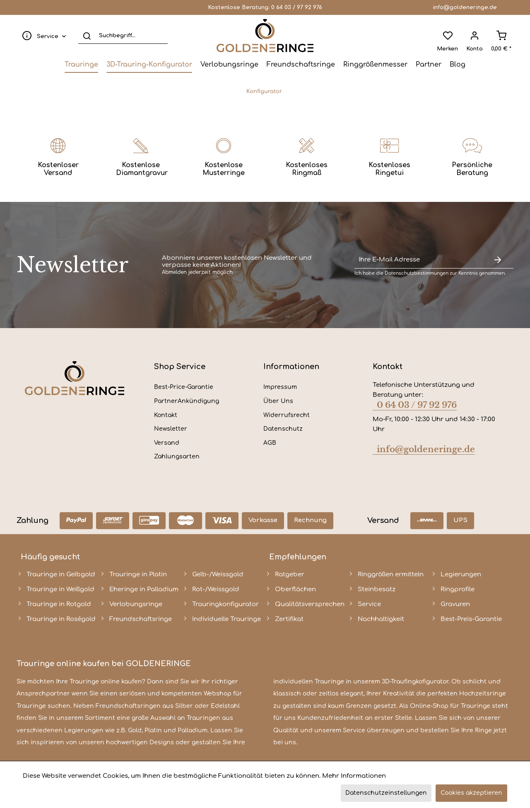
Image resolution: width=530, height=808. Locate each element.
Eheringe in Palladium (143, 589)
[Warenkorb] (501, 35)
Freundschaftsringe (140, 619)
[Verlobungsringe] (229, 64)
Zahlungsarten (177, 456)
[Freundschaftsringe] (301, 64)
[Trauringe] (81, 64)
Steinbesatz (376, 589)
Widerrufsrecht (286, 415)
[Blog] (458, 64)
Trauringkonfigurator (225, 604)
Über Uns (278, 401)
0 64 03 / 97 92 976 (296, 7)
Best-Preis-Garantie (471, 619)
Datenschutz (283, 429)
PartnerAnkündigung (186, 401)
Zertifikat (289, 619)
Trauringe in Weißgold (60, 589)
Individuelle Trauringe (226, 619)
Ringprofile (458, 589)
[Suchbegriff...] (123, 35)
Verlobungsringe (135, 604)
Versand (166, 443)
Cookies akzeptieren (471, 793)
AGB (269, 443)
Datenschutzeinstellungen (386, 793)
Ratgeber (289, 574)
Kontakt (165, 415)
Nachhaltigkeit (381, 619)
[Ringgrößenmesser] (375, 64)
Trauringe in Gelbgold (60, 574)
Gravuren (455, 604)
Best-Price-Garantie (183, 387)
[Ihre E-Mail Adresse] (418, 260)
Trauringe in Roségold (61, 619)
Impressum (280, 387)
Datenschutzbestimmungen (416, 273)
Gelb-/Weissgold (217, 574)
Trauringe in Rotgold (58, 604)
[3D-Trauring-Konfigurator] (149, 64)
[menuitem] (42, 35)
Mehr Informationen (354, 775)
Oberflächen (295, 589)
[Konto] (474, 35)
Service (369, 604)
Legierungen (461, 574)
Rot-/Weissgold (215, 589)
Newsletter (170, 429)
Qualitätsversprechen (309, 604)
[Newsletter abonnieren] (497, 260)
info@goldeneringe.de (465, 7)
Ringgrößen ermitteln (391, 574)
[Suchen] (86, 35)
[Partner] (429, 64)
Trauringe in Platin (138, 574)
